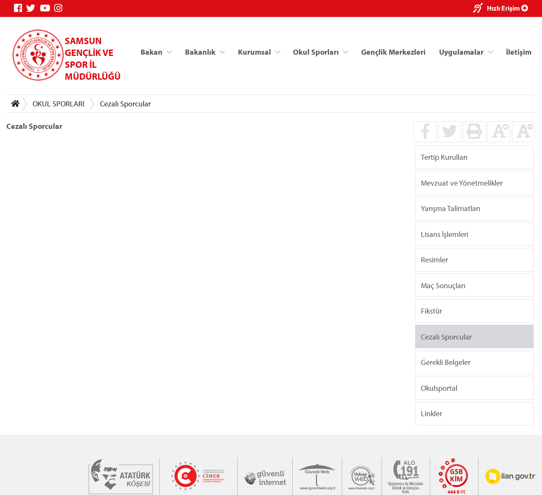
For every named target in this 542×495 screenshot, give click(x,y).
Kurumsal (254, 51)
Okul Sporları (316, 51)
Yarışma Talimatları (450, 208)
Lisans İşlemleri (444, 234)
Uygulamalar (461, 51)
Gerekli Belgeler (445, 362)
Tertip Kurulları (444, 157)
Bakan (152, 51)
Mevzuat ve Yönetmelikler (462, 182)
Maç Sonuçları (443, 285)
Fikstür (431, 311)
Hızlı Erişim (507, 8)
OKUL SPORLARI (58, 103)
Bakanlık (200, 51)
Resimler (434, 259)
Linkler (431, 413)
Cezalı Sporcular (125, 103)
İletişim (518, 51)
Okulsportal (439, 387)
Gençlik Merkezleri (393, 51)
